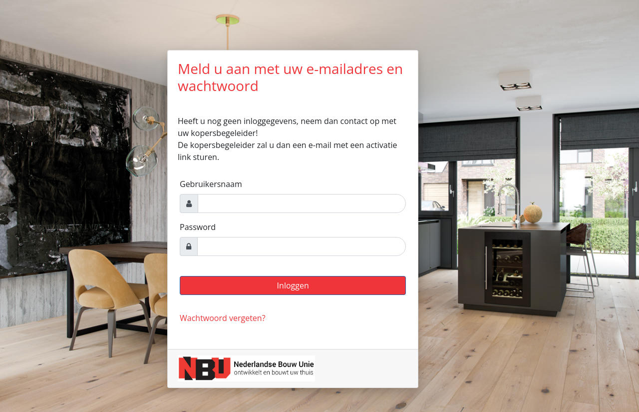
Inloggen (293, 285)
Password (198, 227)
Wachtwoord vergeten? (223, 318)
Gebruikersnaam (211, 184)
